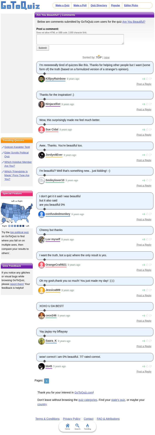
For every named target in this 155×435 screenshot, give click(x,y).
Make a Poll (80, 5)
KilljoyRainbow (56, 78)
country (42, 404)
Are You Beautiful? (133, 21)
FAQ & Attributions (108, 418)
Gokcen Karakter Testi (17, 146)
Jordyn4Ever (54, 154)
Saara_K (51, 340)
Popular (115, 5)
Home (67, 427)
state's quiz (118, 399)
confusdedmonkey (58, 213)
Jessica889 (53, 290)
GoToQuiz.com (84, 392)
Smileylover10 (55, 180)
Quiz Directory (99, 5)
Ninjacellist (53, 104)
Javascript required (80, 39)
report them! (17, 284)
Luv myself (53, 239)
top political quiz (19, 232)
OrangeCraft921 (56, 264)
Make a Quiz (62, 5)
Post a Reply (144, 83)
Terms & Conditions (47, 418)
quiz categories (87, 399)
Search (77, 427)
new (107, 57)
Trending (87, 427)
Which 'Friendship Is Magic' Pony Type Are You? (16, 175)
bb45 (49, 366)
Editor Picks (131, 5)
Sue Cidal (52, 129)
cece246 (51, 315)
